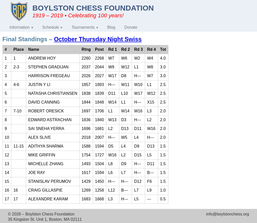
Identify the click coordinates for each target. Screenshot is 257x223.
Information (20, 27)
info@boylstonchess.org (227, 214)
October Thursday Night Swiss (98, 39)
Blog (111, 27)
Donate (131, 27)
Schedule (50, 27)
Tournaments (83, 27)
